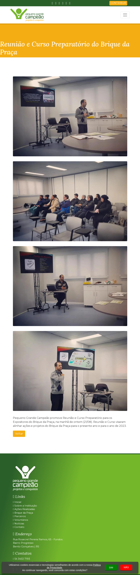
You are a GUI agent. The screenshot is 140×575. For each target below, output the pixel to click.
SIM (111, 567)
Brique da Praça (23, 512)
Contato (18, 527)
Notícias (18, 523)
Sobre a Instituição (25, 505)
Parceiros (19, 516)
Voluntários (20, 519)
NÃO (126, 567)
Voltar (19, 433)
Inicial (17, 502)
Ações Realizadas (24, 509)
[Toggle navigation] (125, 15)
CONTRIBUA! (118, 2)
